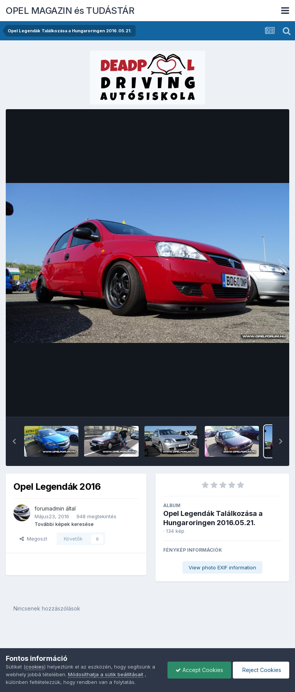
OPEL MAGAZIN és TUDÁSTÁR (70, 10)
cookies (34, 667)
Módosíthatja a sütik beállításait (105, 674)
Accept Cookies (199, 670)
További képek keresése (64, 524)
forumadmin (49, 508)
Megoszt (33, 539)
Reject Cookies (261, 670)
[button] (14, 441)
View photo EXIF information (222, 567)
